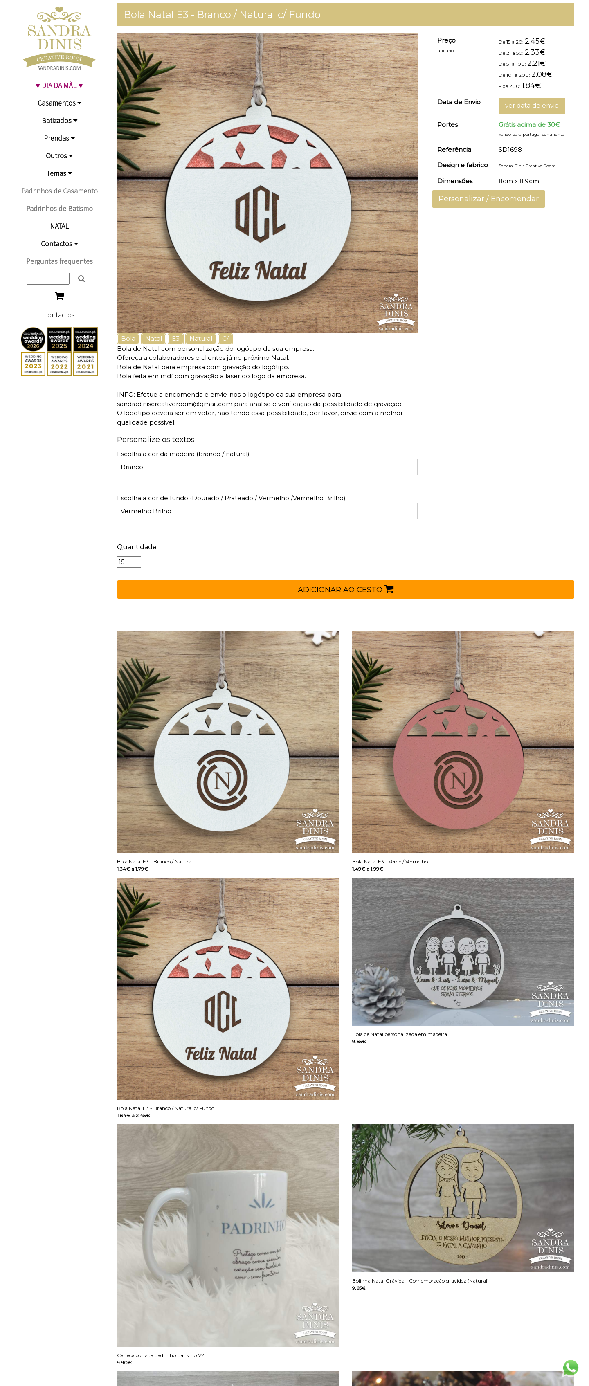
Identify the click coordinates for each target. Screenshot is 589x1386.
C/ (225, 338)
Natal (153, 338)
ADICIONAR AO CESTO (345, 589)
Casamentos (59, 103)
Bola (128, 338)
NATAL (59, 226)
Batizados (59, 120)
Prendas (59, 138)
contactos (59, 314)
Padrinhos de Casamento (59, 190)
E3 (176, 338)
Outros (59, 155)
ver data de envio (532, 105)
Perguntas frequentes (59, 261)
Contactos (59, 243)
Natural (200, 338)
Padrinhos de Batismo (59, 208)
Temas (59, 173)
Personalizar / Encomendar (488, 198)
